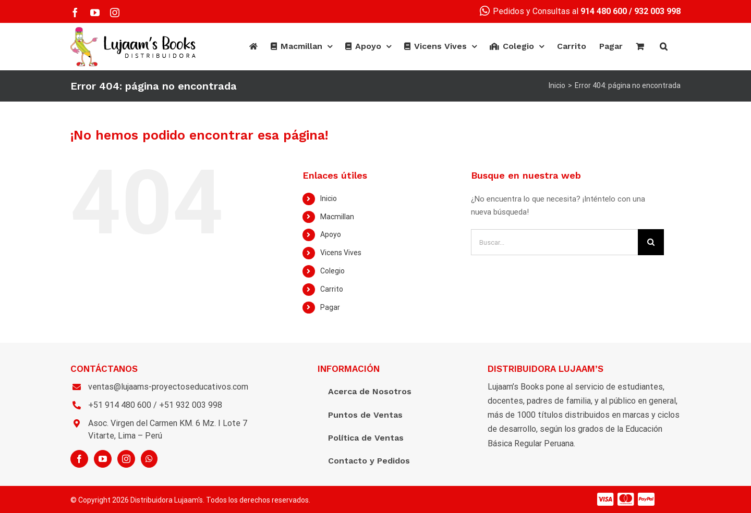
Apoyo (330, 234)
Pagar (330, 307)
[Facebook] (79, 459)
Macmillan (337, 216)
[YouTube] (103, 459)
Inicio (328, 198)
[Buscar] (664, 46)
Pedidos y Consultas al (553, 11)
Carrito (331, 289)
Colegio (332, 271)
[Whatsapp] (149, 459)
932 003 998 (657, 11)
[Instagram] (126, 459)
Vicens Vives (340, 252)
